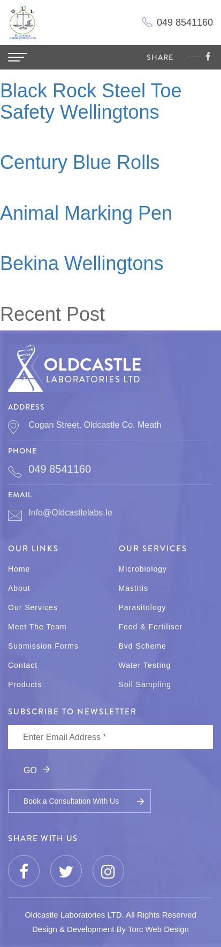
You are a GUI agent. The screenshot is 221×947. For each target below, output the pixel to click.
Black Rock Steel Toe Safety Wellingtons (91, 101)
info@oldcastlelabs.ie (70, 512)
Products (25, 684)
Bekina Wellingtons (82, 263)
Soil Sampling (145, 684)
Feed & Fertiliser (151, 626)
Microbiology (143, 569)
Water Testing (145, 665)
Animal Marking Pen (86, 213)
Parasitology (142, 607)
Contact (22, 665)
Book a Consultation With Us (71, 801)
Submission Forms (43, 646)
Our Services (33, 607)
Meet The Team (37, 626)
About (19, 588)
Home (19, 569)
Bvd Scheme (142, 646)
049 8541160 (59, 469)
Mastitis (133, 588)
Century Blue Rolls (79, 162)
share (160, 57)
